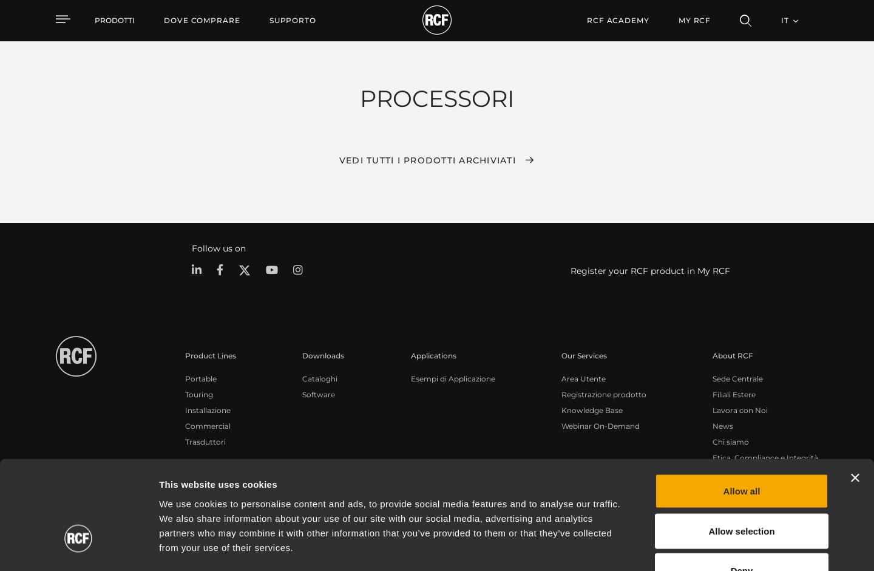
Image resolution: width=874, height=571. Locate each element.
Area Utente (583, 378)
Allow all (742, 411)
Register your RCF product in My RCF (650, 270)
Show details (624, 547)
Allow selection (741, 451)
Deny (742, 491)
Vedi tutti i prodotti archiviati (427, 160)
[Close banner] (855, 398)
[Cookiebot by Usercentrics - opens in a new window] (78, 547)
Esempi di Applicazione (453, 378)
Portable (201, 378)
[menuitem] (202, 20)
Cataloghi (319, 378)
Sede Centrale (738, 378)
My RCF (695, 20)
